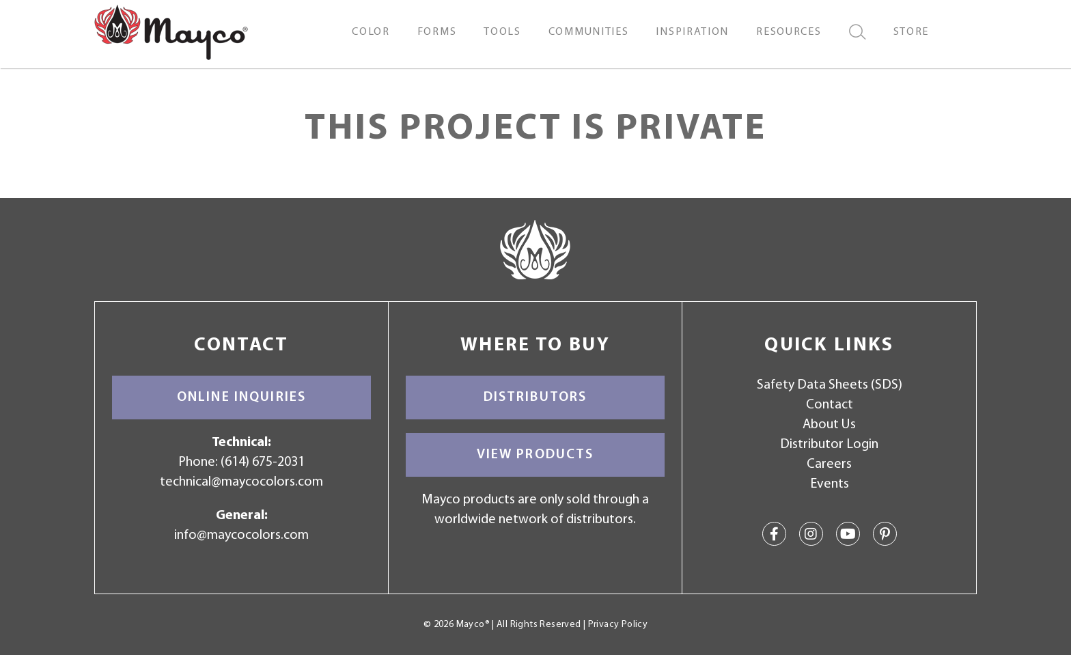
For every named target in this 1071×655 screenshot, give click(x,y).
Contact (829, 405)
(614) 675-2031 (263, 462)
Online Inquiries (241, 397)
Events (829, 484)
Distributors (535, 397)
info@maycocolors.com (241, 535)
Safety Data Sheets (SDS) (829, 385)
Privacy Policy (618, 624)
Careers (829, 464)
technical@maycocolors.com (241, 482)
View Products (535, 455)
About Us (829, 425)
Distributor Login (829, 444)
